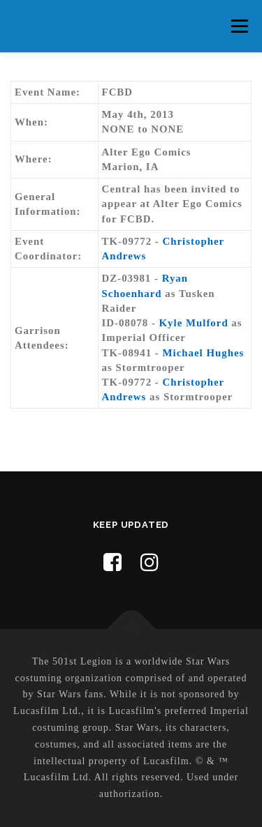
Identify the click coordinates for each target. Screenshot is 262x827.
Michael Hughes (204, 352)
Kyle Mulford (193, 322)
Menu (239, 25)
